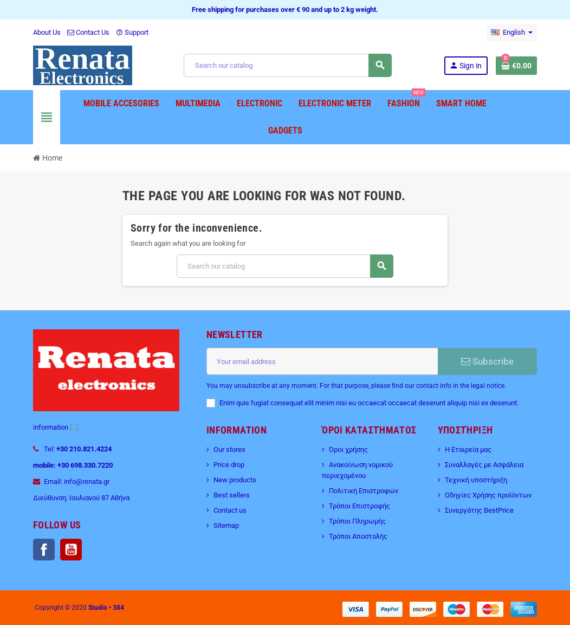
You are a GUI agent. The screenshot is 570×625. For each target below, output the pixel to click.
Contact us (230, 510)
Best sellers (231, 495)
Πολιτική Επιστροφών (363, 491)
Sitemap (226, 525)
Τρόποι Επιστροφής (359, 506)
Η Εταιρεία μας (468, 449)
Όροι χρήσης (348, 449)
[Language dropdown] (512, 32)
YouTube (71, 549)
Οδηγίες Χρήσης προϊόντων (488, 495)
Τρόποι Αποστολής (358, 536)
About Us (47, 32)
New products (234, 480)
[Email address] (322, 361)
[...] (74, 427)
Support (132, 32)
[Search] (287, 65)
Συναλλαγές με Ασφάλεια (484, 465)
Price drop (228, 465)
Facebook (44, 549)
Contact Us (88, 32)
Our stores (229, 449)
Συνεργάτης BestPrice (479, 510)
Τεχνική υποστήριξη (476, 480)
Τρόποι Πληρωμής (357, 521)
